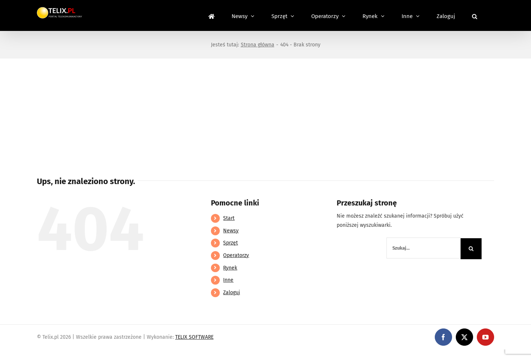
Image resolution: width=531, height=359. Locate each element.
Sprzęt (230, 243)
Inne (228, 280)
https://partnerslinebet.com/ (137, 354)
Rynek (230, 268)
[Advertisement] (265, 113)
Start (229, 218)
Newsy (231, 231)
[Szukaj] (471, 248)
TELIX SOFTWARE (194, 337)
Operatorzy (236, 255)
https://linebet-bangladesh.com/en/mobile (50, 354)
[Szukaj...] (423, 247)
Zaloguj (231, 292)
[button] (474, 15)
